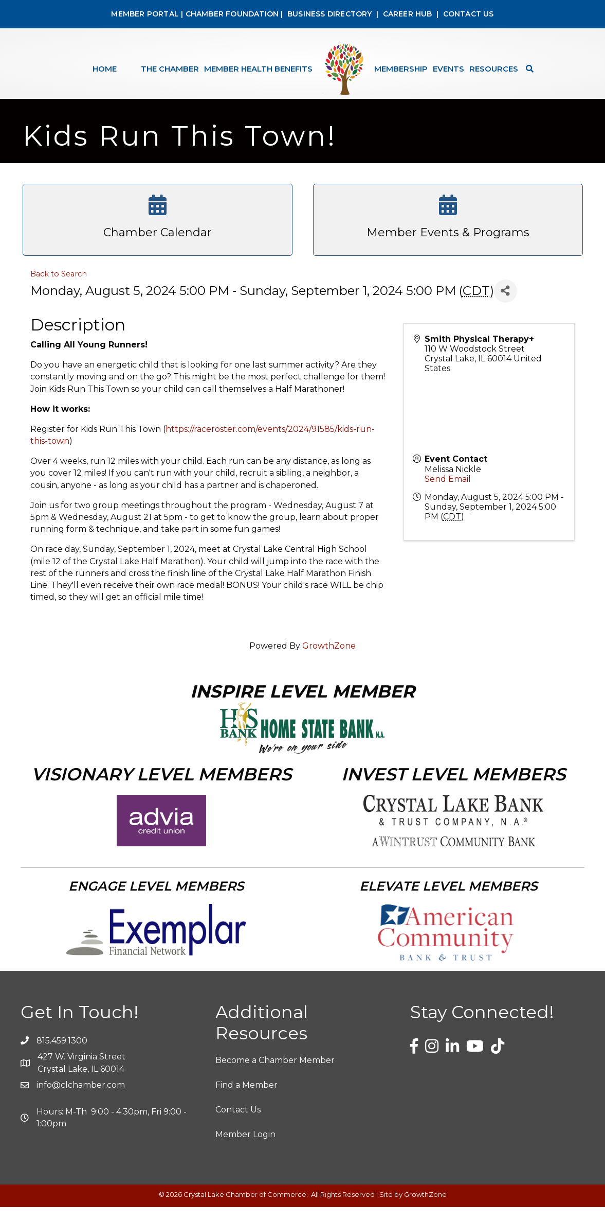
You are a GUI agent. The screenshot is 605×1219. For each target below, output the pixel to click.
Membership (401, 69)
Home (105, 69)
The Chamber (170, 69)
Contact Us (238, 1121)
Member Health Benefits (258, 69)
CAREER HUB (407, 14)
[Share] (505, 303)
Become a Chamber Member (275, 1072)
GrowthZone (329, 658)
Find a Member (246, 1097)
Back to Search (58, 285)
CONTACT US (468, 14)
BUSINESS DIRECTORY (328, 14)
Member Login (245, 1147)
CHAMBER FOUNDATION (232, 14)
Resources (493, 69)
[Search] (527, 68)
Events (448, 69)
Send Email (448, 491)
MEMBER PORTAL (145, 14)
